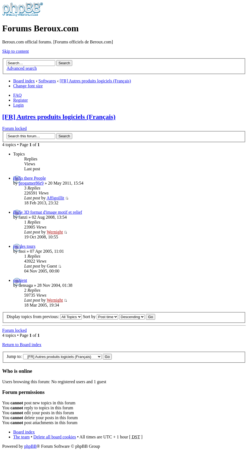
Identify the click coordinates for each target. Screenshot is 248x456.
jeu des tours (24, 246)
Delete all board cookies (55, 437)
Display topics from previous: (44, 316)
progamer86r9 (31, 183)
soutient (20, 280)
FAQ (17, 95)
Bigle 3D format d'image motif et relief (47, 212)
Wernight (55, 232)
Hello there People (29, 178)
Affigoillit (55, 198)
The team (21, 437)
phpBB (30, 446)
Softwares (47, 81)
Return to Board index (21, 344)
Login (18, 105)
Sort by (100, 316)
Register (20, 100)
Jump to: (14, 356)
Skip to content (15, 51)
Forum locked (14, 128)
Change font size (28, 86)
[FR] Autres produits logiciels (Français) (95, 81)
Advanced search (22, 68)
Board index (24, 81)
